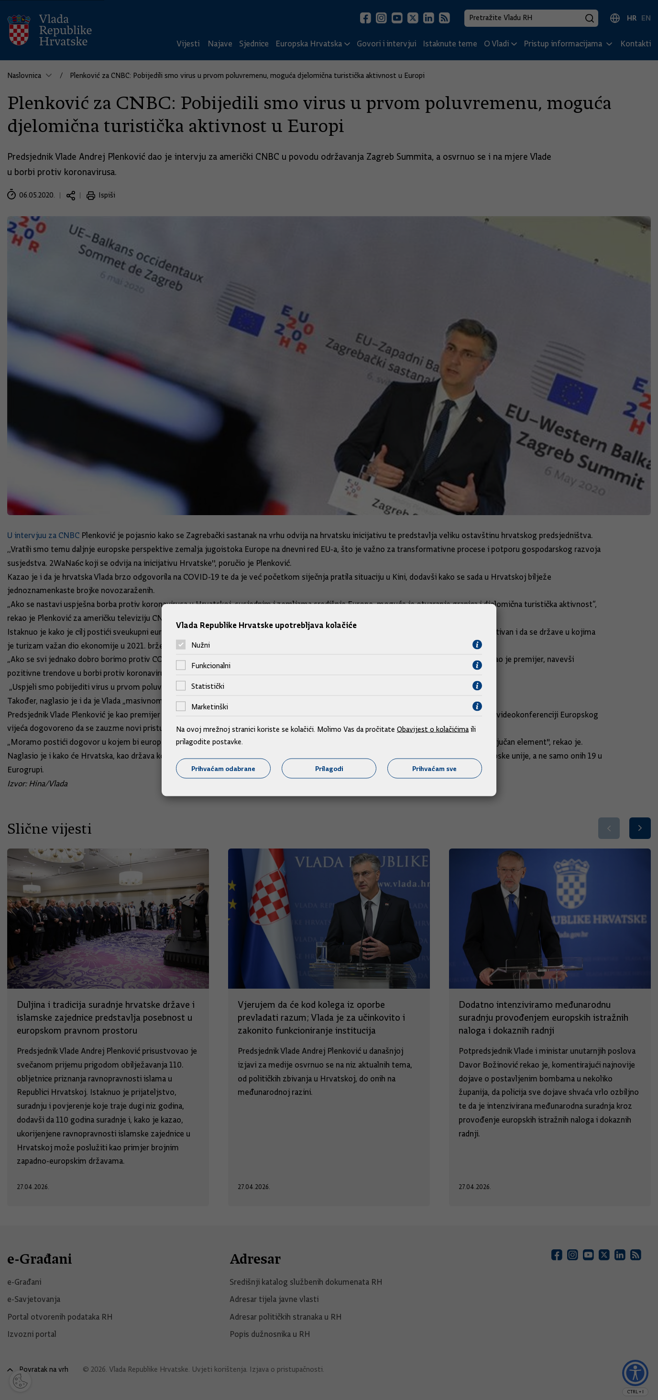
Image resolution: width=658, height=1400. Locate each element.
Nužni (200, 644)
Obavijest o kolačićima (433, 729)
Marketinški (209, 706)
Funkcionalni (210, 665)
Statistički (207, 686)
